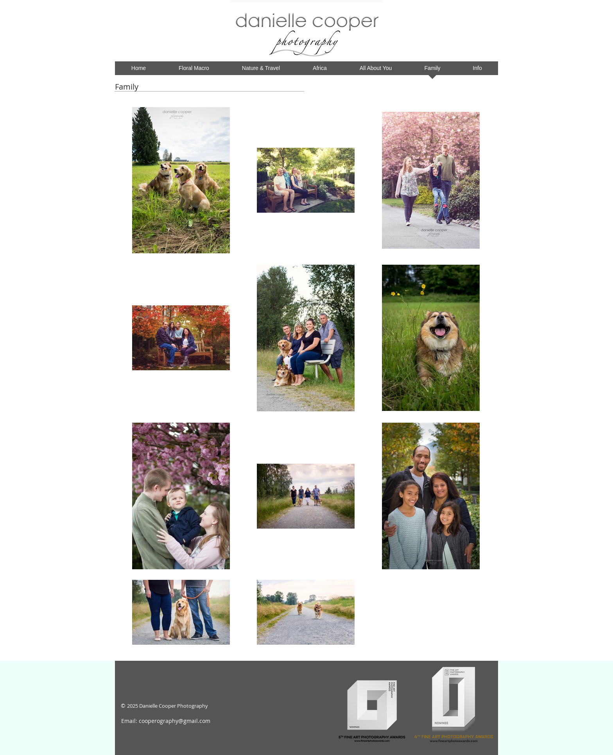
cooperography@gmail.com (174, 721)
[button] (319, 70)
